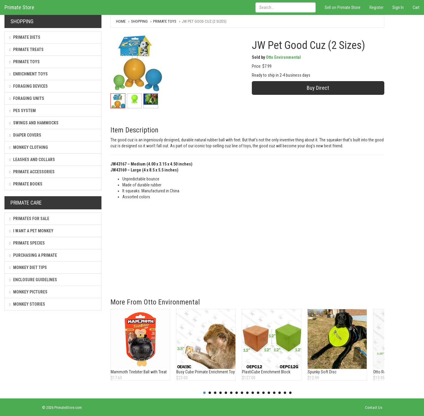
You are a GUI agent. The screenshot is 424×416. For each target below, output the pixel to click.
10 (253, 393)
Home (121, 21)
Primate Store (19, 7)
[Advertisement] (247, 244)
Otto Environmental (283, 57)
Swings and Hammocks (33, 122)
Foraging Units (26, 98)
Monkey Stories (27, 304)
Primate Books (25, 184)
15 (279, 393)
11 (258, 393)
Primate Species (27, 243)
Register (376, 7)
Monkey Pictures (28, 292)
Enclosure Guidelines (33, 279)
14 (274, 393)
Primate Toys (24, 61)
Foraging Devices (28, 86)
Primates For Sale (29, 218)
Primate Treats (26, 49)
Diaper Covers (25, 135)
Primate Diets (24, 37)
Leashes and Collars (32, 159)
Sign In (398, 7)
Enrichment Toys (28, 74)
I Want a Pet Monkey (31, 230)
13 (269, 393)
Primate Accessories (32, 171)
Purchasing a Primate (33, 255)
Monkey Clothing (28, 147)
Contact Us (373, 407)
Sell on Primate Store (342, 7)
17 (290, 393)
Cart (416, 7)
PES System (22, 110)
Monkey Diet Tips (28, 267)
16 (285, 393)
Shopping (139, 21)
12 (263, 393)
